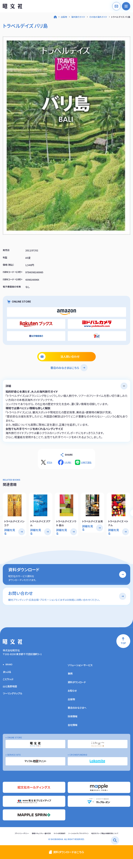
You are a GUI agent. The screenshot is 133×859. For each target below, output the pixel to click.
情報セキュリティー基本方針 (41, 833)
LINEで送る (86, 462)
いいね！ (67, 462)
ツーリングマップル (12, 693)
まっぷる (7, 672)
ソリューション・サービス (80, 665)
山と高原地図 (10, 686)
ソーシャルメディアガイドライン (78, 833)
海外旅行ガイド (78, 16)
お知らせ (72, 690)
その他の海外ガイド (98, 16)
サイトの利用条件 (59, 833)
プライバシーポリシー (22, 833)
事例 (70, 673)
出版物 (64, 16)
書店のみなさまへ (77, 707)
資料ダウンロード (77, 682)
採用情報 (72, 716)
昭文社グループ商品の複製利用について (104, 833)
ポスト (49, 462)
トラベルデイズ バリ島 (120, 16)
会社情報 (72, 725)
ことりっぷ (8, 679)
